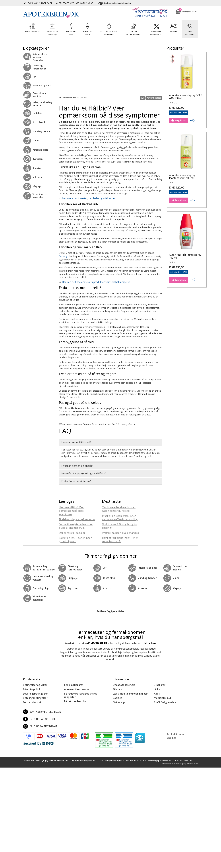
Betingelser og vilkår (34, 683)
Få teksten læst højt (75, 698)
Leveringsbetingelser (34, 691)
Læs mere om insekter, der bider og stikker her (85, 198)
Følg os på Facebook (38, 716)
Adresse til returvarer (75, 687)
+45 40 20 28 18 (96, 642)
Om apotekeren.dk (123, 683)
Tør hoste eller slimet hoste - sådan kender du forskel (119, 508)
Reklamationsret (73, 683)
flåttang (63, 255)
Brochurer (159, 683)
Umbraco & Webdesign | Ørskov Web (179, 764)
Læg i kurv (178, 120)
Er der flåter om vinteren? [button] (76, 480)
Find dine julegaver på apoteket (77, 518)
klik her (150, 642)
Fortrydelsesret (31, 699)
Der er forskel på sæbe (72, 532)
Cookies (117, 695)
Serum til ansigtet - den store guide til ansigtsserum (76, 525)
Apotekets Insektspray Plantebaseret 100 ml (182, 176)
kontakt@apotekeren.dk (41, 709)
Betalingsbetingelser (34, 695)
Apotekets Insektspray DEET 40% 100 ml (185, 96)
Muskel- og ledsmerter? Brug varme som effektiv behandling (120, 516)
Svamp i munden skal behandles (120, 532)
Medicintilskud (162, 695)
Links (156, 687)
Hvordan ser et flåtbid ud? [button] (76, 441)
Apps (156, 691)
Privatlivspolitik (31, 687)
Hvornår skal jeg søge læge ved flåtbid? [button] (84, 472)
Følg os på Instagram (39, 723)
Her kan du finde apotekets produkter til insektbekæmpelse (91, 281)
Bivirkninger (119, 699)
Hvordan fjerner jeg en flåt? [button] (77, 465)
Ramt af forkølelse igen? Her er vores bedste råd (120, 538)
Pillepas (117, 687)
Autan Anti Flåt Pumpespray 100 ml (185, 256)
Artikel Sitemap (176, 731)
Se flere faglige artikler (110, 610)
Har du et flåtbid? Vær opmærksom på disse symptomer (71, 510)
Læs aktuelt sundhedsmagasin (129, 691)
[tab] (110, 441)
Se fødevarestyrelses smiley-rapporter (79, 693)
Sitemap (171, 735)
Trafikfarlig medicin (164, 699)
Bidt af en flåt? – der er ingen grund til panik (75, 538)
